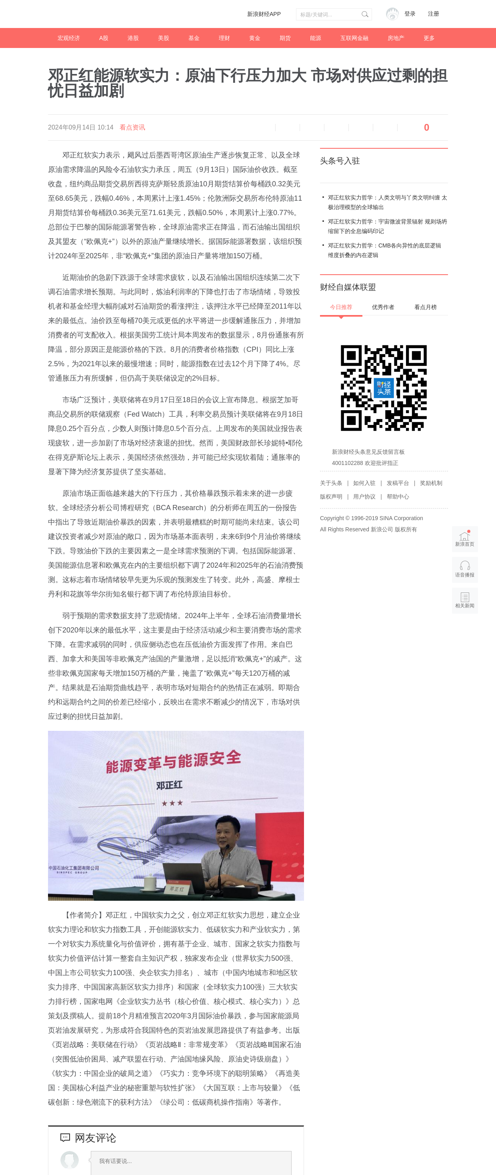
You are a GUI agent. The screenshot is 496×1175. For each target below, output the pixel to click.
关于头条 (331, 483)
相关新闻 (465, 605)
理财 (224, 38)
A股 (103, 38)
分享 (385, 128)
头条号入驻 (340, 160)
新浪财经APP (264, 14)
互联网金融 (354, 38)
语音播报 (263, 128)
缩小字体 (288, 128)
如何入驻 (364, 483)
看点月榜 (425, 307)
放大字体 (312, 128)
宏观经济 (69, 38)
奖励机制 (431, 483)
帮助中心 (398, 496)
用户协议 (364, 496)
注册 (433, 14)
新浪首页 (465, 538)
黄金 (254, 38)
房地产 (396, 38)
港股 (133, 38)
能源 (315, 38)
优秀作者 (383, 307)
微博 (336, 128)
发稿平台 (398, 483)
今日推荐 (341, 307)
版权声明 (331, 496)
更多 (429, 38)
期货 (285, 38)
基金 (194, 38)
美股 (163, 38)
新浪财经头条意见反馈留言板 (368, 452)
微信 (361, 128)
